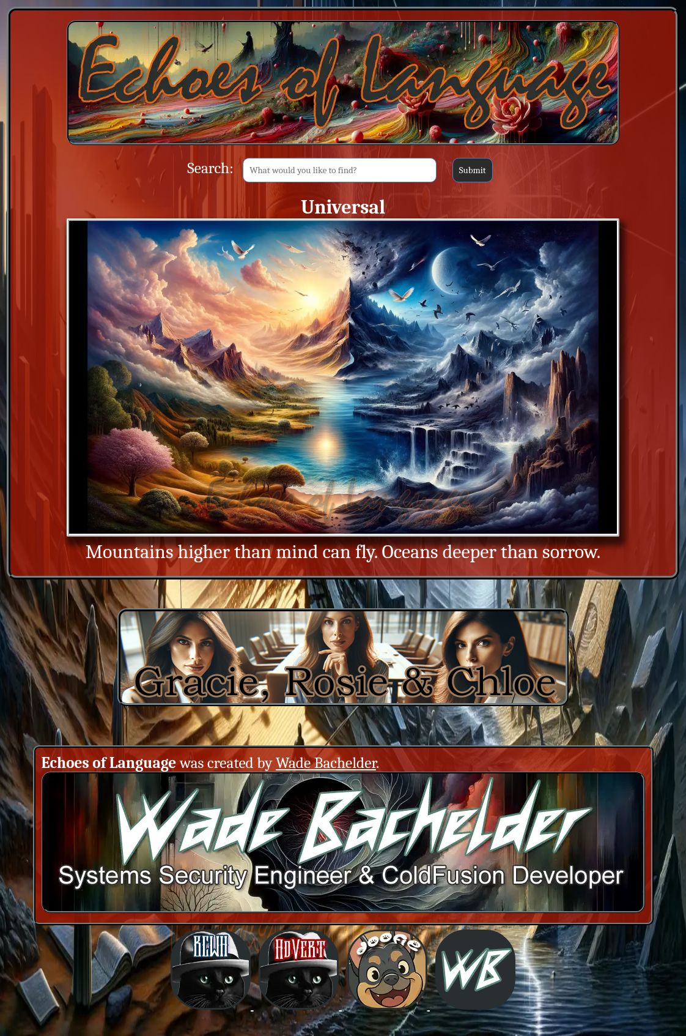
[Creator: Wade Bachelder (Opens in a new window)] (343, 909)
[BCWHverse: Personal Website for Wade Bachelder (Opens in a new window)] (475, 1006)
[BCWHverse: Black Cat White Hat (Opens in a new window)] (212, 1006)
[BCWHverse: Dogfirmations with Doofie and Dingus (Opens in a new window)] (388, 1006)
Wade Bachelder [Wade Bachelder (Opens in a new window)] (326, 763)
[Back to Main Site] (343, 144)
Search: (210, 168)
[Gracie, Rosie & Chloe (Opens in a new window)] (343, 702)
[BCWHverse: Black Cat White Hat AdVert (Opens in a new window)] (300, 1006)
